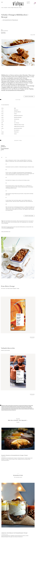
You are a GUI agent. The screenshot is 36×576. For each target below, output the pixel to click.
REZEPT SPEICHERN (29, 96)
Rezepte (5, 7)
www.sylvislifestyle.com (5, 231)
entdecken (32, 337)
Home (2, 7)
